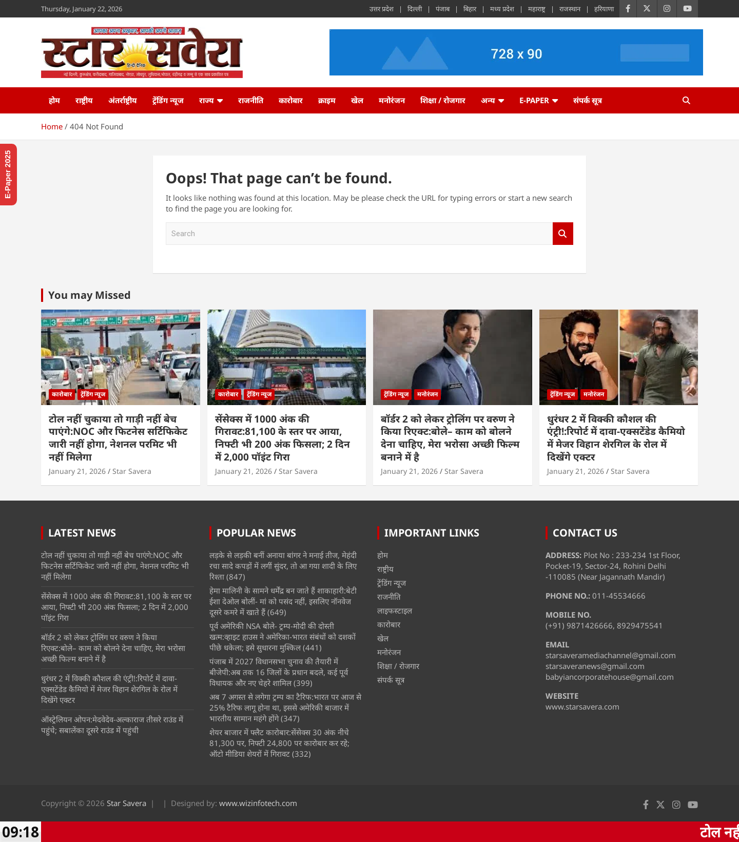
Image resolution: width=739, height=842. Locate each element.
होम (54, 100)
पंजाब (443, 8)
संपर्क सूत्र (587, 100)
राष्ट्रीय (84, 100)
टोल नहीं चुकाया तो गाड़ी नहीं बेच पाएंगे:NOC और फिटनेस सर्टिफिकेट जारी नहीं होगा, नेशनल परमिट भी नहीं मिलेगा (118, 438)
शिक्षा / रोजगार (442, 100)
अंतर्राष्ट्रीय (122, 100)
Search (563, 233)
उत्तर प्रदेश (381, 8)
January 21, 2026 (77, 471)
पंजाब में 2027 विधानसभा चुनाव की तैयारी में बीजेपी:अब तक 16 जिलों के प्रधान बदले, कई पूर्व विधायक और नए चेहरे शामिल (278, 672)
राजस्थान (569, 8)
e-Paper (534, 100)
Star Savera (131, 471)
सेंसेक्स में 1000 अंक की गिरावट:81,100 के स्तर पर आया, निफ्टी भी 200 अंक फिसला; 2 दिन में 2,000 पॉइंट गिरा (282, 438)
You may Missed (89, 295)
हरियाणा (604, 8)
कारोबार (291, 100)
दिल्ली (414, 8)
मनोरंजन (392, 100)
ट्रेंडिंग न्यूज (168, 100)
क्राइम (327, 100)
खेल (357, 100)
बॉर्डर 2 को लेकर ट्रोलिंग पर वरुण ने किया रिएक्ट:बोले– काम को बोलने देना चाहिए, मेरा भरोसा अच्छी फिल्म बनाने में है (450, 438)
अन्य (488, 100)
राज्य (206, 100)
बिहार (469, 8)
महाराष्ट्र (537, 8)
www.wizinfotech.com (258, 803)
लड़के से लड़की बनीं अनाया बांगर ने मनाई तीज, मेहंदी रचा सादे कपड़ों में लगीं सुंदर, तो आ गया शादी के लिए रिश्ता (283, 566)
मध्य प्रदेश (502, 8)
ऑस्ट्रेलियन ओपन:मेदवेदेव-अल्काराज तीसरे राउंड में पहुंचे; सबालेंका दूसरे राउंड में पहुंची (112, 724)
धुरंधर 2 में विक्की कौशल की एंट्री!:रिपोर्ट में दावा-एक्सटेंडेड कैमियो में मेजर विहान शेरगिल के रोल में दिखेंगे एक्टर (616, 438)
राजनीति (250, 100)
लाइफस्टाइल (394, 610)
